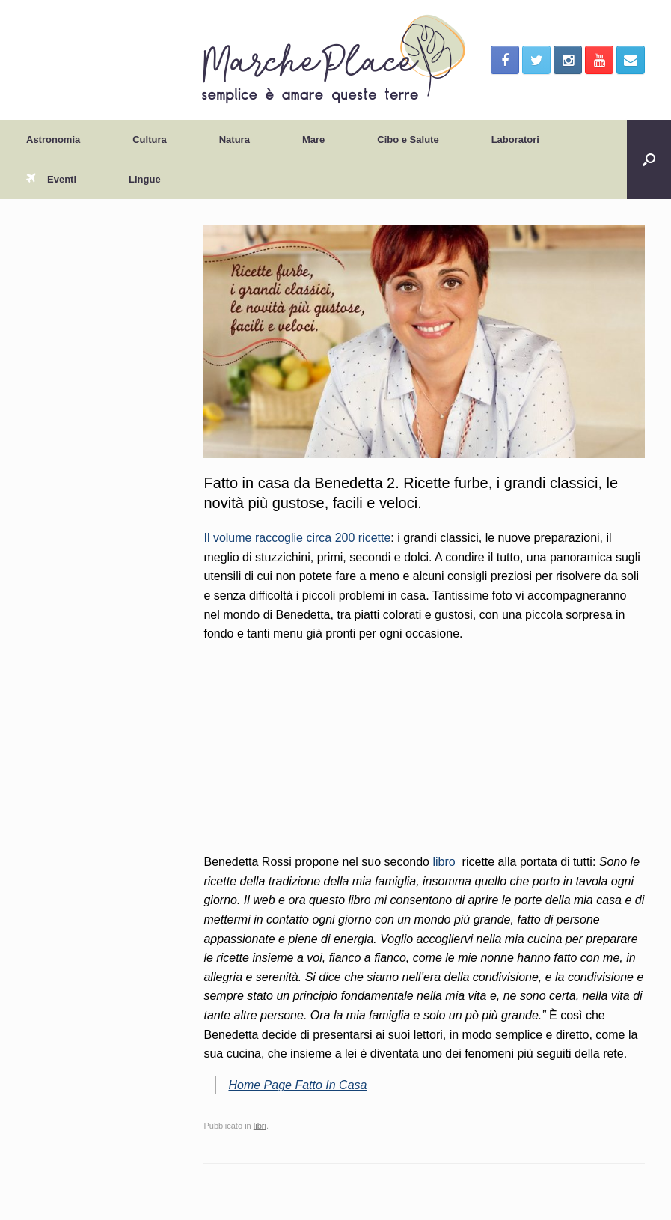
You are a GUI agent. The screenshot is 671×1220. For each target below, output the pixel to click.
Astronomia (53, 139)
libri (260, 1125)
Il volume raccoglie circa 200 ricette (296, 537)
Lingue (145, 179)
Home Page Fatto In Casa (297, 1085)
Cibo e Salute (407, 139)
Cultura (149, 139)
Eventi (51, 179)
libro (442, 861)
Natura (234, 139)
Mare (313, 139)
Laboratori (515, 139)
